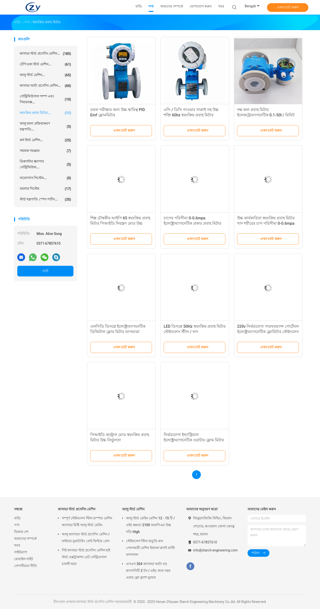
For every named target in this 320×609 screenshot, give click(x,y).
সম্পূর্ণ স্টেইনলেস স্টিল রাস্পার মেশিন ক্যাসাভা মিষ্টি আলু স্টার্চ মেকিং (87, 521)
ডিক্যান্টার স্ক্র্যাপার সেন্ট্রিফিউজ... (45, 164)
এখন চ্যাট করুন (287, 7)
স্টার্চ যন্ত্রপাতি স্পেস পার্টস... (45, 199)
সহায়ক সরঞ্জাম (45, 150)
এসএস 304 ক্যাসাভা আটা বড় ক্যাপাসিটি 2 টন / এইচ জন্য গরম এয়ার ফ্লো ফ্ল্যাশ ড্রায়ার (148, 570)
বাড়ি (17, 518)
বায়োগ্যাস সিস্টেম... (45, 178)
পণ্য (16, 525)
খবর (17, 545)
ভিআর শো (21, 532)
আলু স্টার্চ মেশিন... (45, 75)
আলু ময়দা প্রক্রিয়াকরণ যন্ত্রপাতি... (45, 126)
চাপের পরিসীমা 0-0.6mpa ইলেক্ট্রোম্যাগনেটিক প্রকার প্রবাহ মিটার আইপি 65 (192, 223)
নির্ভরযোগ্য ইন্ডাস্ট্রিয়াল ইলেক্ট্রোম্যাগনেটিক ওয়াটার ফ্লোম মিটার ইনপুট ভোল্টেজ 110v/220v (194, 440)
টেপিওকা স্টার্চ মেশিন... (45, 64)
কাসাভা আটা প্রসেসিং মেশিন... (45, 85)
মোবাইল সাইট (23, 559)
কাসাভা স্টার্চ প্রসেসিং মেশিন (76, 509)
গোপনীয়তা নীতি (25, 566)
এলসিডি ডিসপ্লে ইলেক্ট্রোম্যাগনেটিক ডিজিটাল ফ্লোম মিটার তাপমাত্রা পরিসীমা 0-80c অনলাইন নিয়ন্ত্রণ (117, 331)
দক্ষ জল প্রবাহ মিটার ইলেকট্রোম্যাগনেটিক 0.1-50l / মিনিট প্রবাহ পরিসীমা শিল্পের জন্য (265, 115)
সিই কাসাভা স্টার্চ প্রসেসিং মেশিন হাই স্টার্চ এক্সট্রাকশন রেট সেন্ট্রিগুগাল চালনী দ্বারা (86, 557)
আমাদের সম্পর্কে (25, 538)
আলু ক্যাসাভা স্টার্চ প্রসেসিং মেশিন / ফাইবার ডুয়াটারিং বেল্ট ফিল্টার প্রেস (86, 537)
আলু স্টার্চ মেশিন (133, 509)
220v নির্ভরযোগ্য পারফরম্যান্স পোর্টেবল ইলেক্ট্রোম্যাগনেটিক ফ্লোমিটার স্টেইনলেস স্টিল (268, 331)
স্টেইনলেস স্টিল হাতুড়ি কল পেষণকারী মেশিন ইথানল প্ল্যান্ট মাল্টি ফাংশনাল (150, 548)
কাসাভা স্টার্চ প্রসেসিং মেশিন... (45, 53)
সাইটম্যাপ (20, 552)
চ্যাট (45, 271)
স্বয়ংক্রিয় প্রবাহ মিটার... (45, 113)
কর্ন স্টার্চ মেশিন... (45, 140)
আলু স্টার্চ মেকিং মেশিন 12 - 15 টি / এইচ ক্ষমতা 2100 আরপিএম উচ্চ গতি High (150, 525)
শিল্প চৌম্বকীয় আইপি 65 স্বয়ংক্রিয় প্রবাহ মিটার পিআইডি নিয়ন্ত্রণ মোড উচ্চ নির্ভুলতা (120, 223)
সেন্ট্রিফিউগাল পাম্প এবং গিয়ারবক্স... (45, 99)
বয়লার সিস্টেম (45, 188)
